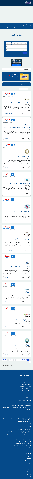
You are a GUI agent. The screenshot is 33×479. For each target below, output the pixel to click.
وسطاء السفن (10, 26)
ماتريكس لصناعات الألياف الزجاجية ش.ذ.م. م (24, 421)
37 (3, 359)
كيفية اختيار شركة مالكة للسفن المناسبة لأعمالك (23, 443)
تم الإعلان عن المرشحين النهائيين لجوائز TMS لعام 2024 (22, 441)
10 (10, 359)
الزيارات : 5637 (25, 354)
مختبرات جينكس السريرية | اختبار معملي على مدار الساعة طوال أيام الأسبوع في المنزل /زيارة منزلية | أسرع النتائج (17, 419)
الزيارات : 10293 (25, 220)
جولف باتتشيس (28, 413)
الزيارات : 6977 (25, 326)
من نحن (29, 455)
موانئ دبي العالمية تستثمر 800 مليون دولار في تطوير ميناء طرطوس (20, 429)
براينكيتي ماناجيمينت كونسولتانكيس (25, 409)
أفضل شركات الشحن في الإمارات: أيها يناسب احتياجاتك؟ (22, 445)
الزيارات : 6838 (25, 113)
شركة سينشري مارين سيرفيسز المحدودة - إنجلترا (23, 392)
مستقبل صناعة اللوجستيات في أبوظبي (25, 449)
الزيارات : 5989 (25, 277)
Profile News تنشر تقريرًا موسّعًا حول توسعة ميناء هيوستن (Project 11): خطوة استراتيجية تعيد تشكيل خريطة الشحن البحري (17, 432)
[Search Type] (8, 43)
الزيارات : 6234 (25, 138)
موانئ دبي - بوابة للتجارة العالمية (26, 447)
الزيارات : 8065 (25, 301)
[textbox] (16, 47)
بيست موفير (29, 403)
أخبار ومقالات (28, 469)
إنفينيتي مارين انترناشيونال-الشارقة (25, 386)
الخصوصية (29, 458)
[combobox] (16, 46)
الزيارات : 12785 (25, 167)
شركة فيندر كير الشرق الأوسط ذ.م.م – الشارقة (23, 397)
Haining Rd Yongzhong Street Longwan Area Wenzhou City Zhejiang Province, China (17, 407)
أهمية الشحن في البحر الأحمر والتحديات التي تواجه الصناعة (21, 436)
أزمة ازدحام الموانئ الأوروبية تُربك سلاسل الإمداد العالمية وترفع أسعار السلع (19, 434)
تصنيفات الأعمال (28, 471)
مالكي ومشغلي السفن (18, 26)
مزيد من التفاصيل (8, 113)
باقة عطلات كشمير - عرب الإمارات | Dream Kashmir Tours (21, 405)
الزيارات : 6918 (25, 193)
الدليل (25, 26)
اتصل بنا (29, 463)
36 (5, 359)
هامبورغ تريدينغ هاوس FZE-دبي (26, 382)
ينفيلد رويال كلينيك (28, 423)
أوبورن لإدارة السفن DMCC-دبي (26, 384)
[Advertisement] (16, 14)
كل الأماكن (29, 474)
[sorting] (23, 89)
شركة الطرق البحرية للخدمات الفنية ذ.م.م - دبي (23, 388)
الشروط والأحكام (28, 460)
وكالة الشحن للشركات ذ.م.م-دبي (26, 377)
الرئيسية (29, 26)
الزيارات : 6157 (25, 250)
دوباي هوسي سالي (28, 411)
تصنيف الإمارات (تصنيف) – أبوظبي (25, 390)
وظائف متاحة (28, 476)
